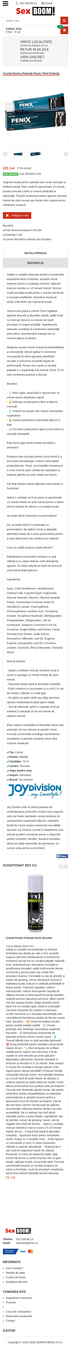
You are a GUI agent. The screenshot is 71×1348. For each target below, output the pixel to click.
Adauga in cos (20, 215)
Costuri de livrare (16, 1277)
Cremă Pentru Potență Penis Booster (29, 937)
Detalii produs (35, 253)
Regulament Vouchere (19, 1297)
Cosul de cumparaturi (18, 1311)
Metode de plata (15, 1272)
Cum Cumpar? (14, 1268)
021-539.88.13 (26, 3)
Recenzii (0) (35, 262)
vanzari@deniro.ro (27, 1242)
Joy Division (26, 779)
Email (46, 3)
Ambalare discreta (16, 1281)
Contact (10, 1320)
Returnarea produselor (19, 1316)
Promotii (11, 1302)
